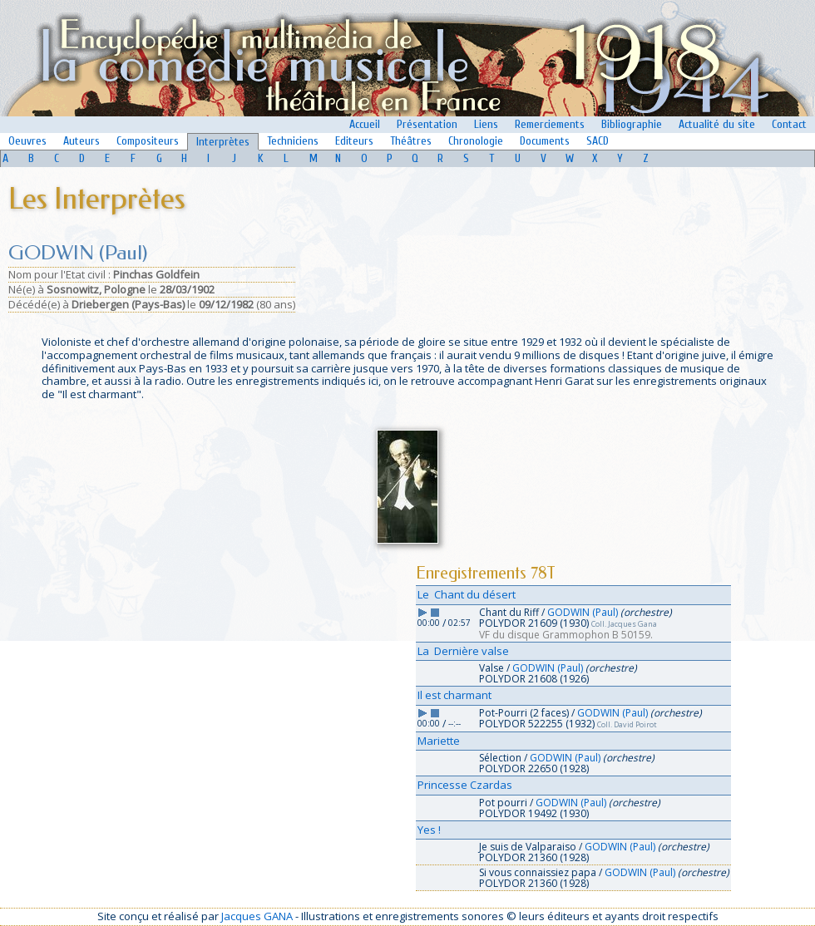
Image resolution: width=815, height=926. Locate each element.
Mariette (438, 740)
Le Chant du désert (466, 594)
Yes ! (429, 829)
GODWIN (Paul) (582, 612)
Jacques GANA (257, 916)
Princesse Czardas (464, 784)
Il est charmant (454, 694)
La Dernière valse (463, 650)
